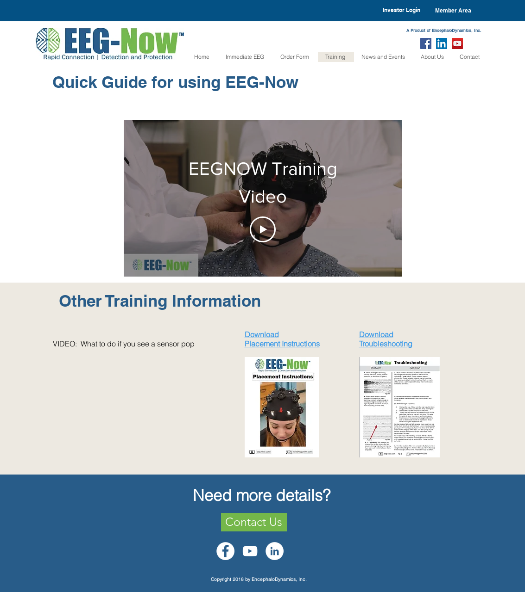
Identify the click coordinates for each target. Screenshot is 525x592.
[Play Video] (263, 229)
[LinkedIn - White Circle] (275, 551)
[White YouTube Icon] (250, 551)
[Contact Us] (254, 522)
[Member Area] (453, 10)
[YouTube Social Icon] (457, 43)
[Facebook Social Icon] (425, 43)
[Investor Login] (401, 10)
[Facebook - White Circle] (225, 551)
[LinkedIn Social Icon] (441, 43)
